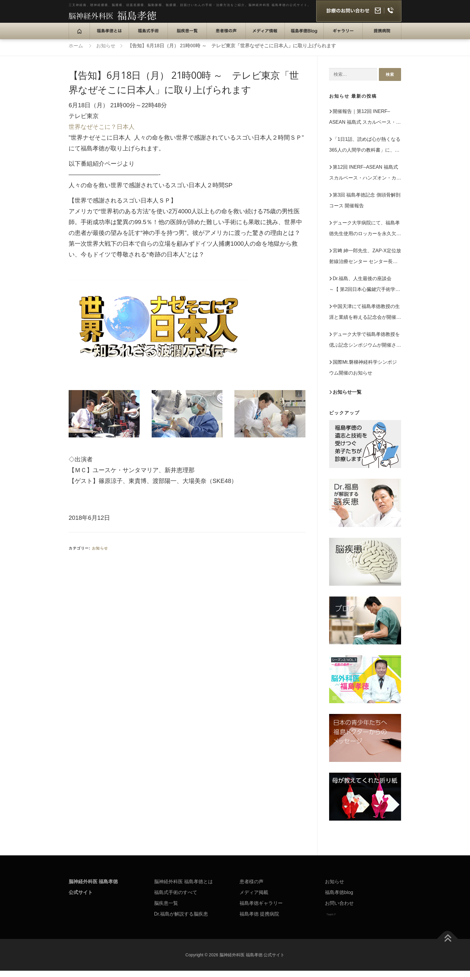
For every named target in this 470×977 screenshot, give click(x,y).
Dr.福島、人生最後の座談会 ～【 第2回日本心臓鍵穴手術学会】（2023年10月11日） (362, 291)
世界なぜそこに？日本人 (102, 133)
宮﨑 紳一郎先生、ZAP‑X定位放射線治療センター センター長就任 (365, 263)
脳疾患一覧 (184, 37)
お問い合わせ (339, 909)
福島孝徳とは (108, 37)
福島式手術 (145, 37)
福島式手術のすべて (175, 898)
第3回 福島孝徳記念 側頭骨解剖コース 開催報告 (364, 207)
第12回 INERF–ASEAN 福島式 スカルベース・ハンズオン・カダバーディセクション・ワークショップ (365, 180)
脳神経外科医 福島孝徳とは (183, 887)
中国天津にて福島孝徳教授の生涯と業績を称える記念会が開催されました (365, 319)
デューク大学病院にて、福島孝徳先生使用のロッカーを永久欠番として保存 (365, 235)
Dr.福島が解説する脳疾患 (181, 920)
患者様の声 (223, 37)
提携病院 (377, 37)
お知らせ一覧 (347, 398)
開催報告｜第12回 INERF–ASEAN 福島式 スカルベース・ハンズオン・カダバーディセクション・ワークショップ (365, 124)
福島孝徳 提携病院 (259, 920)
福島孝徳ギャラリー (261, 909)
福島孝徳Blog (305, 37)
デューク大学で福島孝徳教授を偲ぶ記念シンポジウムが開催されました (365, 347)
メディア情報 (264, 37)
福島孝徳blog (339, 898)
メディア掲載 (253, 898)
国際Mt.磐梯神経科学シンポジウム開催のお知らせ (363, 374)
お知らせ (100, 554)
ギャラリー (340, 37)
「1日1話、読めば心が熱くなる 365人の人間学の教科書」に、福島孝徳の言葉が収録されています (365, 152)
